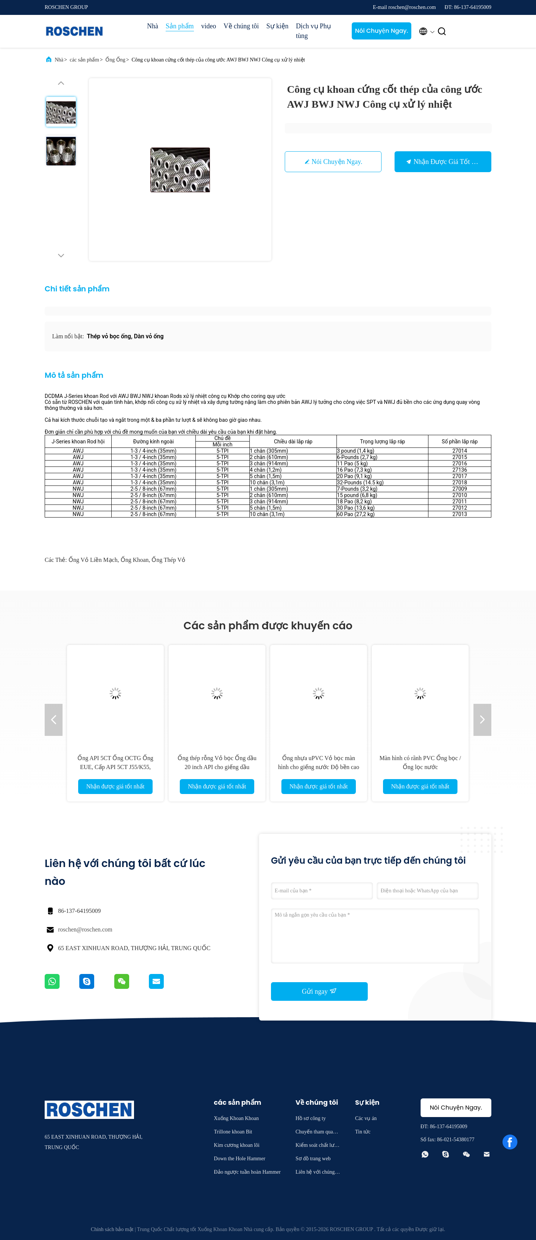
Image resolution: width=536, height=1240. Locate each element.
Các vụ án (366, 1118)
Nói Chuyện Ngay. (381, 30)
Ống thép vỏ (168, 560)
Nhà (152, 26)
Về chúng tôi (241, 26)
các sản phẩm (84, 60)
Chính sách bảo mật (112, 1229)
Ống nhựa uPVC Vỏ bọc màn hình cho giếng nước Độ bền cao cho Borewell (318, 767)
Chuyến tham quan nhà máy (317, 1133)
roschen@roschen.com (85, 929)
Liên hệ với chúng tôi (318, 1173)
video (208, 26)
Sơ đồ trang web (313, 1158)
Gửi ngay (319, 991)
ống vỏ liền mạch (93, 560)
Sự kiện (278, 26)
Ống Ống (115, 60)
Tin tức (363, 1132)
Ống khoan (135, 560)
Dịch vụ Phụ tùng (313, 30)
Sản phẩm (180, 26)
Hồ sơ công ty (311, 1118)
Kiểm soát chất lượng (318, 1146)
